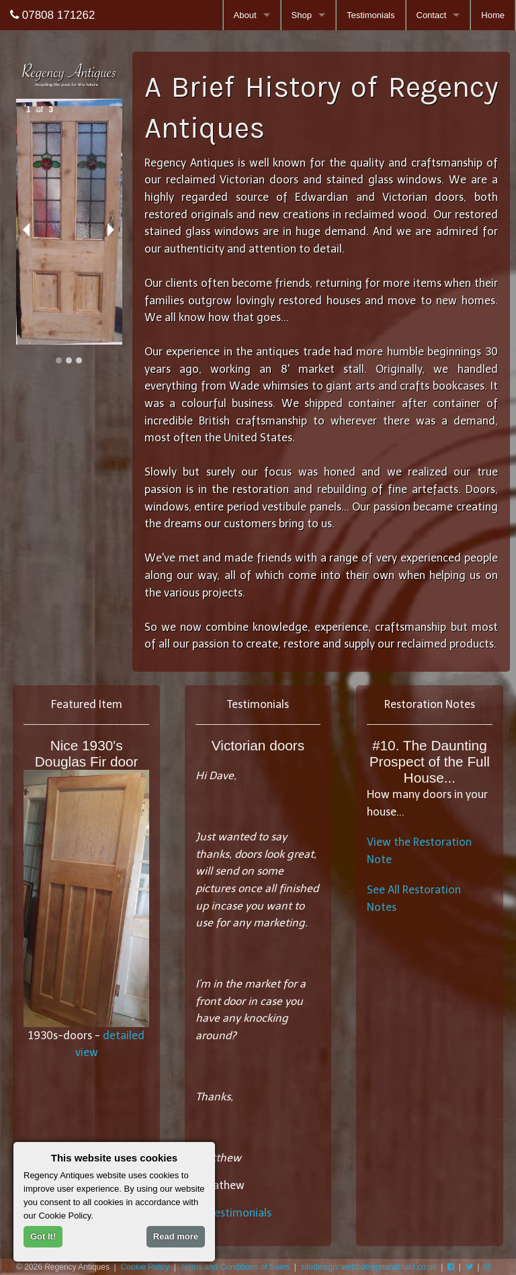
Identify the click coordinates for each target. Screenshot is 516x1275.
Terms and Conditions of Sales (235, 1267)
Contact (432, 15)
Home (493, 15)
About (245, 15)
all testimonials (233, 1212)
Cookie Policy (144, 1267)
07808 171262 (52, 15)
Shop (302, 15)
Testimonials (371, 15)
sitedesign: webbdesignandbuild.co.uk (369, 1267)
